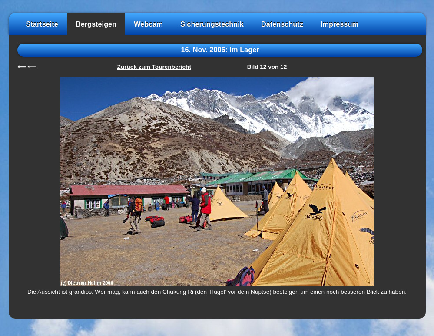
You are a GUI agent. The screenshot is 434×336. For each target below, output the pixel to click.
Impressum (339, 24)
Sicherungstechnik (212, 24)
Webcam (148, 24)
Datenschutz (282, 24)
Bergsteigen (96, 24)
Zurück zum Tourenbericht (154, 67)
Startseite (42, 24)
